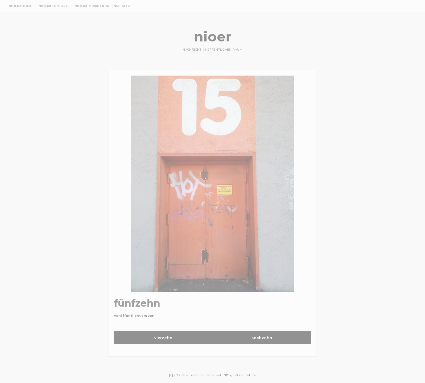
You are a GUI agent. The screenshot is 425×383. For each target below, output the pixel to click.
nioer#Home (20, 6)
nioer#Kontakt (53, 6)
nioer (212, 36)
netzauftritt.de (244, 375)
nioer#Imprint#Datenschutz (102, 6)
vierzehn (163, 337)
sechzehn (262, 337)
